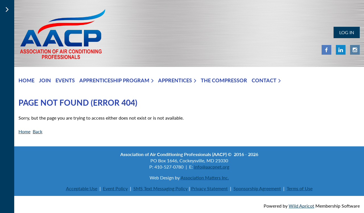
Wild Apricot (301, 205)
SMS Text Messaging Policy (160, 188)
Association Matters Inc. (205, 177)
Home (24, 131)
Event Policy (115, 188)
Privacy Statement (209, 188)
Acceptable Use (81, 188)
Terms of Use (300, 188)
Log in (346, 32)
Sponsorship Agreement (257, 188)
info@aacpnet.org (211, 166)
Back (37, 131)
